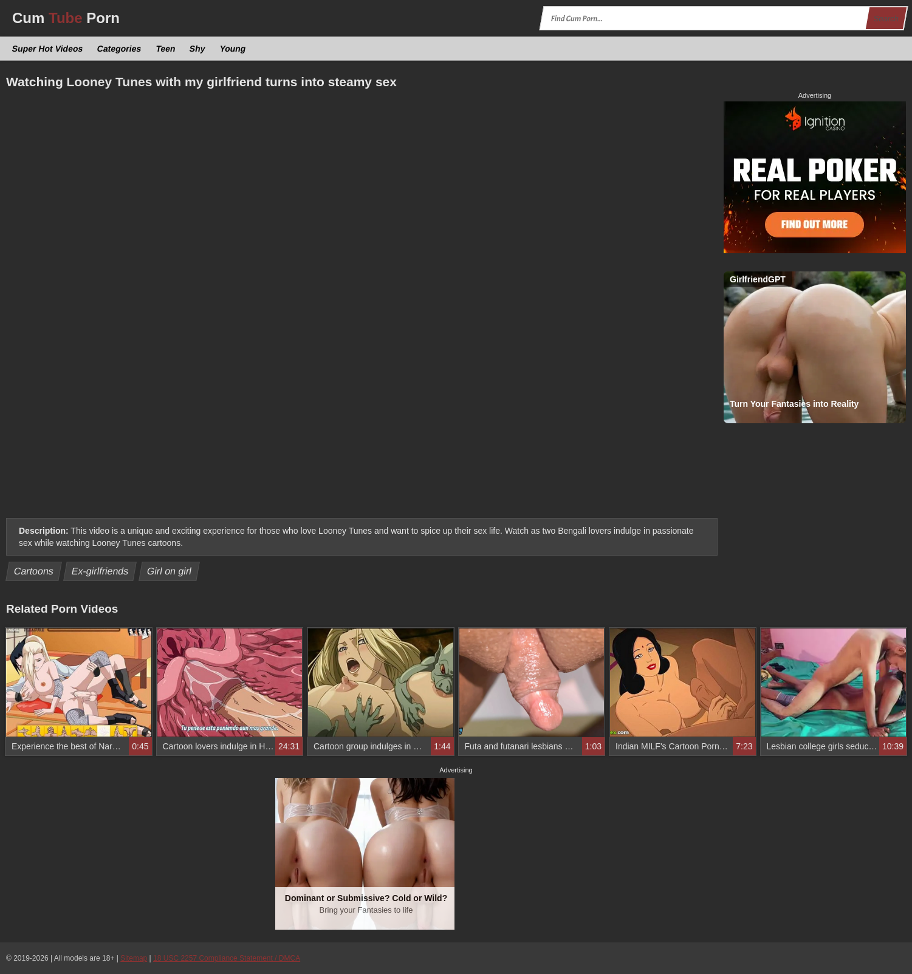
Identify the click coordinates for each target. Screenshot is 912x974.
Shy (198, 48)
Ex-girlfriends (100, 571)
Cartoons (34, 571)
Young (232, 48)
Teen (165, 48)
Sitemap (133, 958)
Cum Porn (66, 18)
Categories (119, 48)
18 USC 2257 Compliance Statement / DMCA (226, 958)
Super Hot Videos (48, 48)
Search (886, 18)
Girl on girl (169, 571)
